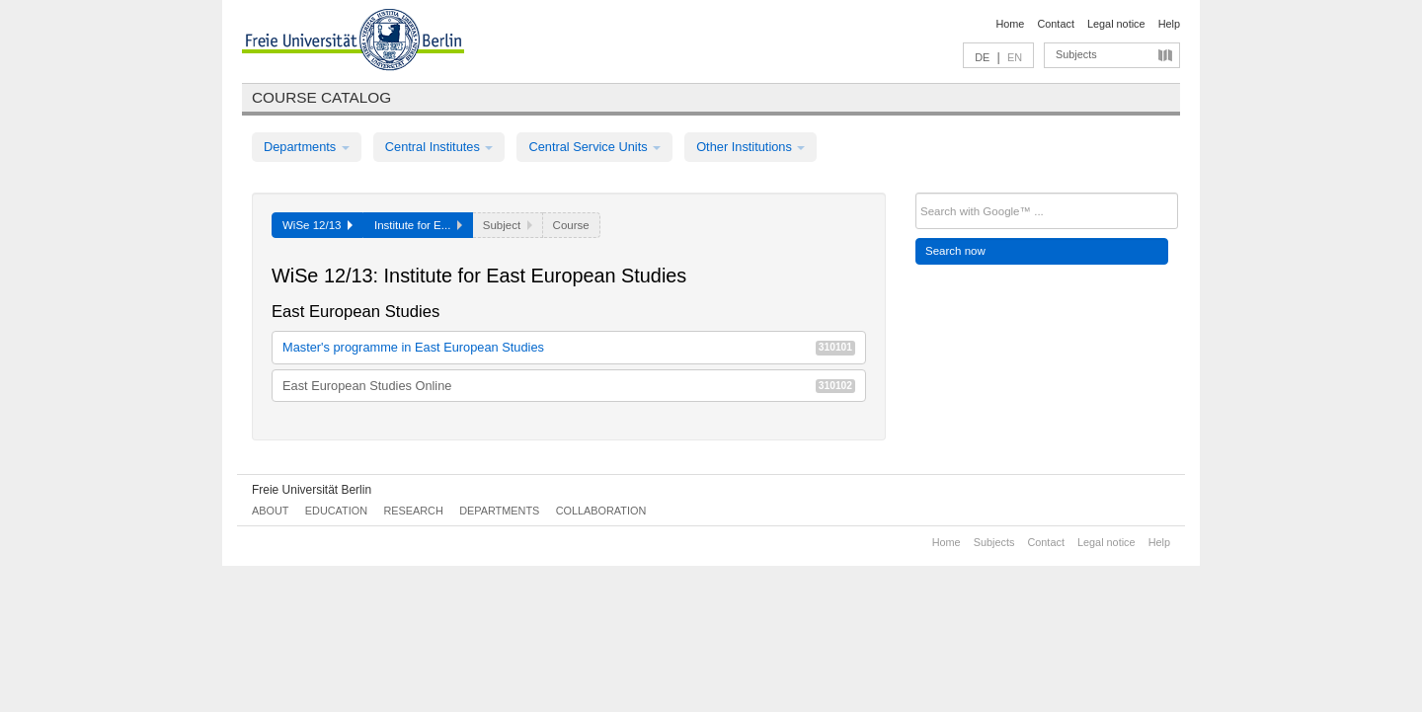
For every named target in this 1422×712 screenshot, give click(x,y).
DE (982, 57)
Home (1009, 24)
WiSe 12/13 (317, 225)
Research (412, 510)
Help (1169, 24)
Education (336, 510)
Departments (307, 146)
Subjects (1076, 54)
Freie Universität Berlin (311, 490)
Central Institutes (439, 146)
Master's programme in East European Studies (568, 347)
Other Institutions (750, 146)
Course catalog (321, 97)
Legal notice (1116, 24)
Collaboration (601, 510)
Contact (1055, 24)
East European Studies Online (568, 385)
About (270, 510)
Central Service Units (594, 146)
